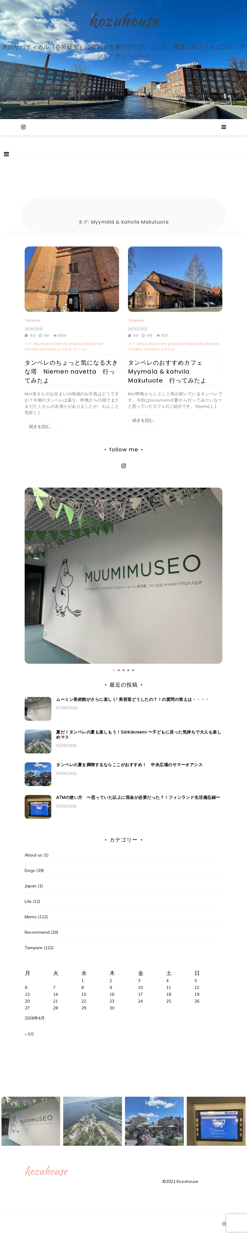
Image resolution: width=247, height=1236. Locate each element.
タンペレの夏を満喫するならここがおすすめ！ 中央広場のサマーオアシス (131, 764)
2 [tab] (119, 670)
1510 (161, 335)
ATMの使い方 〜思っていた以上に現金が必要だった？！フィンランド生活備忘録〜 (138, 797)
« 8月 (29, 1034)
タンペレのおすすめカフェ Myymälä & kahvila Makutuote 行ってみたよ (168, 371)
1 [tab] (114, 670)
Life (28, 901)
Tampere (32, 320)
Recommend (37, 932)
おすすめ (64, 349)
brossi (142, 343)
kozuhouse (123, 20)
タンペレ (80, 349)
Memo (31, 916)
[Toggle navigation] (6, 154)
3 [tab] (123, 670)
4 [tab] (128, 670)
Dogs (30, 870)
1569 (59, 335)
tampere (48, 349)
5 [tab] (133, 670)
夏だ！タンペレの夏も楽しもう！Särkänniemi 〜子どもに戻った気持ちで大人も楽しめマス (138, 734)
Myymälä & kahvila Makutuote (61, 343)
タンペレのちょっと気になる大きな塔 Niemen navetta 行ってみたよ (71, 371)
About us (33, 855)
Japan (31, 886)
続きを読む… (41, 426)
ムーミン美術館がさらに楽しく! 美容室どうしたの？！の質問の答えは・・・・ (132, 699)
